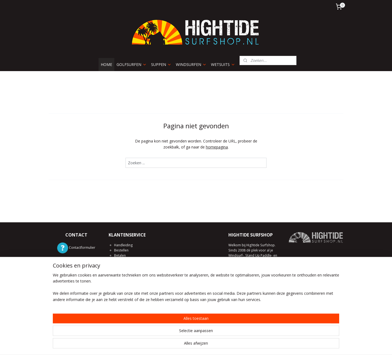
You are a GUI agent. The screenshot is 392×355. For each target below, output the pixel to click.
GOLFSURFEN (132, 64)
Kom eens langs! (241, 323)
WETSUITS (223, 64)
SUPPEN (161, 64)
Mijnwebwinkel (257, 345)
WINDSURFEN (191, 64)
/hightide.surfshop (82, 296)
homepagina (217, 147)
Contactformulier (82, 247)
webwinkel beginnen (209, 345)
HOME (106, 64)
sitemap (177, 345)
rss (188, 345)
